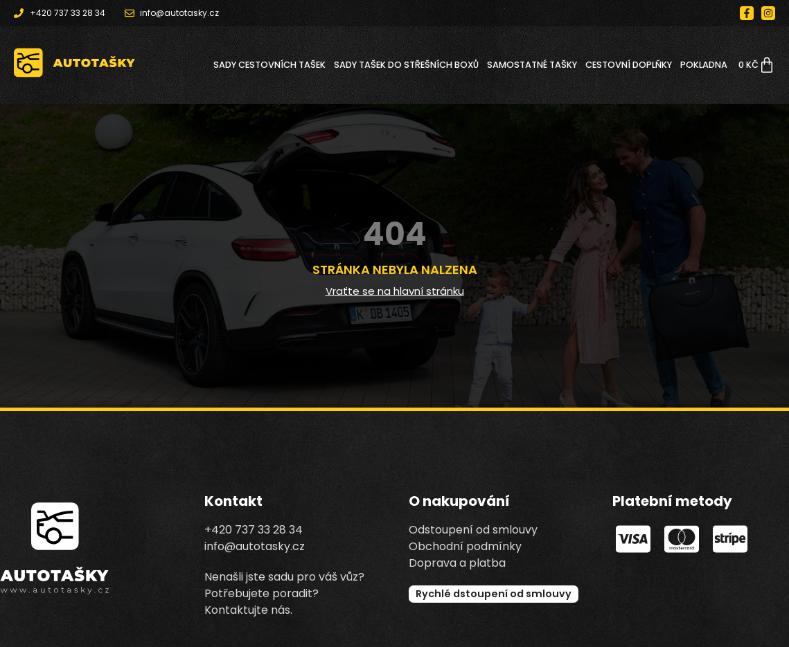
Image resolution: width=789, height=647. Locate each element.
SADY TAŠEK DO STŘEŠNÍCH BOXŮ (406, 65)
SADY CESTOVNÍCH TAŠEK (269, 65)
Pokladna (703, 65)
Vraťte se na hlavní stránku (395, 291)
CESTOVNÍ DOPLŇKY (628, 65)
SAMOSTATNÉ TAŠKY (532, 65)
